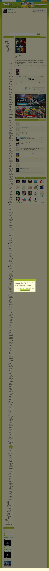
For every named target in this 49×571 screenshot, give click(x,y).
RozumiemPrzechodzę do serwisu (25, 290)
